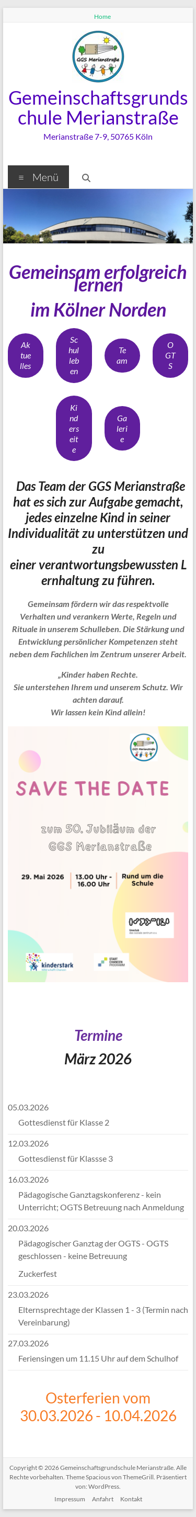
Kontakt (131, 1499)
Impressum (69, 1499)
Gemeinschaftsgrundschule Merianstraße (98, 107)
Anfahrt (102, 1499)
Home (102, 16)
